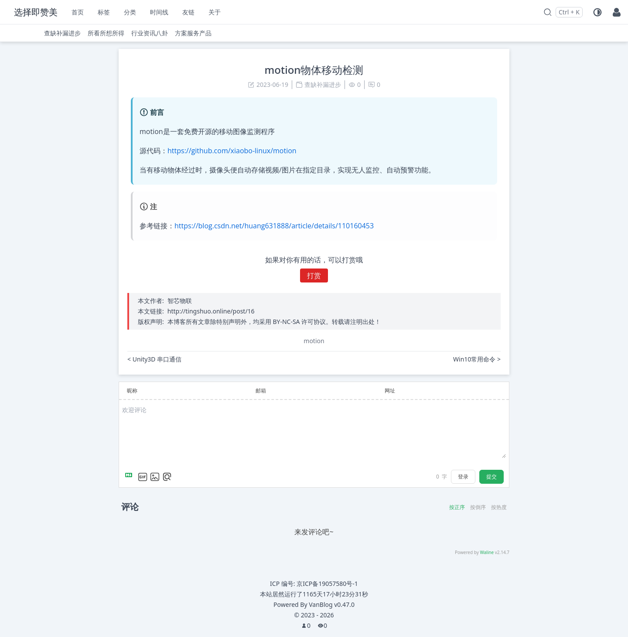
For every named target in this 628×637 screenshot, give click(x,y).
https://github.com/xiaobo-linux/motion (232, 150)
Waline (487, 552)
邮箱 (261, 390)
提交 (491, 476)
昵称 (132, 390)
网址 (390, 390)
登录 (463, 476)
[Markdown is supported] (130, 477)
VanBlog (332, 604)
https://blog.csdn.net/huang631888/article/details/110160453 (274, 226)
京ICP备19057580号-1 (327, 583)
